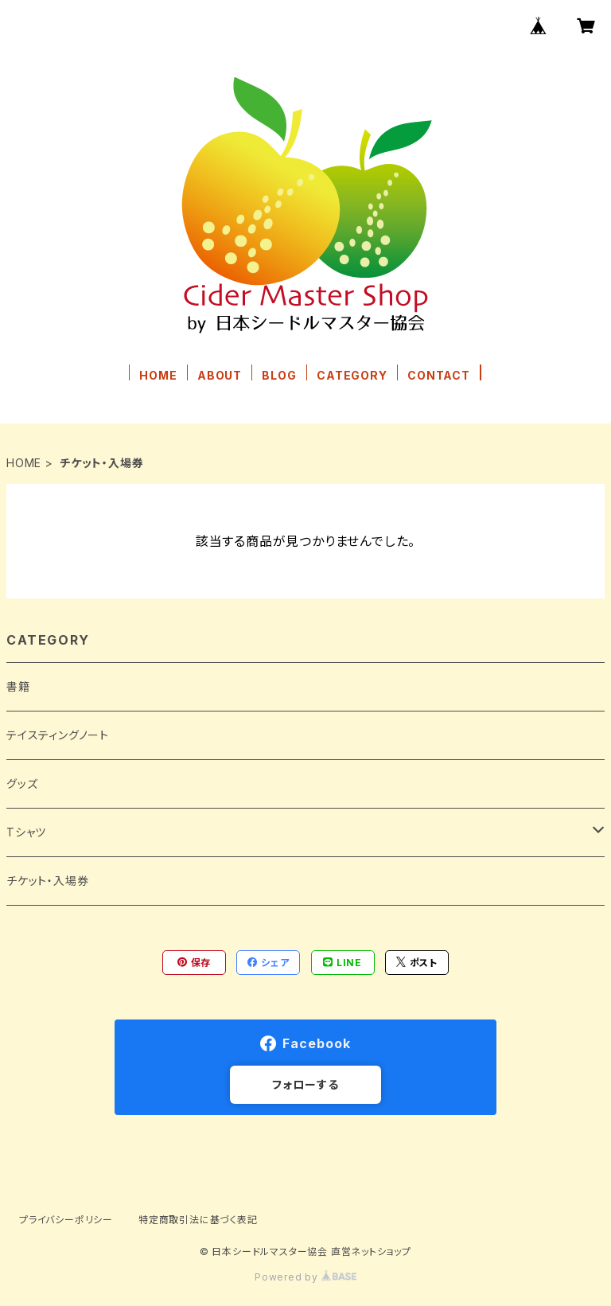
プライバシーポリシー (66, 1220)
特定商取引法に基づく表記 (198, 1220)
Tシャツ (26, 832)
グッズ (21, 783)
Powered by (305, 1277)
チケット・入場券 (47, 880)
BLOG (279, 375)
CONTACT (438, 375)
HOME (158, 375)
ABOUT (219, 375)
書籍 (18, 686)
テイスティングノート (57, 735)
